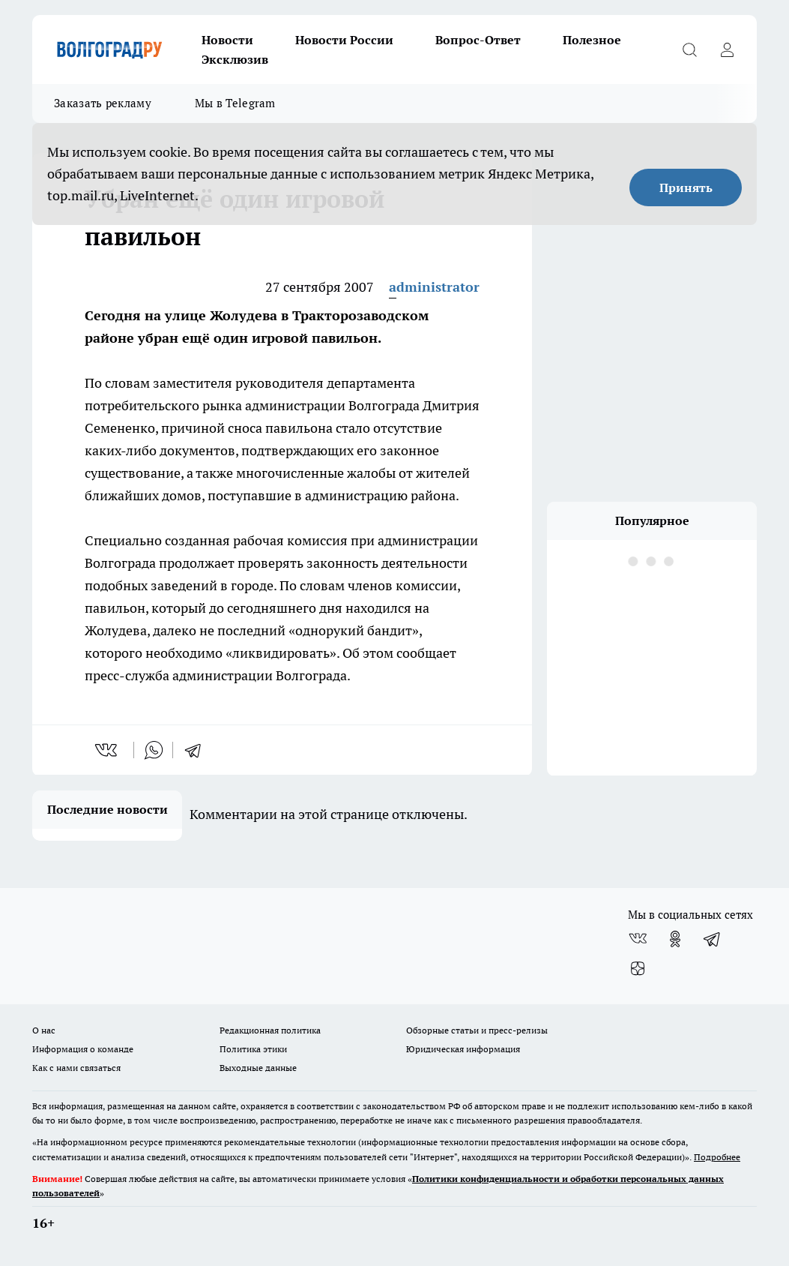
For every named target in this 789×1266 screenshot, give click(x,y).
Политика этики (253, 1048)
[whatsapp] (153, 750)
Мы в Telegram (235, 103)
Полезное (592, 39)
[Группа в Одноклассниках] (675, 939)
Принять (686, 187)
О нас (43, 1030)
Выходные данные (258, 1067)
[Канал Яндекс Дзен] (637, 969)
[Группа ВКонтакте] (637, 939)
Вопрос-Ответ (478, 39)
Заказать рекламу (102, 103)
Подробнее (717, 1156)
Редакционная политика (270, 1030)
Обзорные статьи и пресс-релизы (477, 1030)
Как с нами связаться (76, 1067)
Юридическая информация (463, 1048)
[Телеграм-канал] (712, 939)
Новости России (344, 39)
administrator (434, 287)
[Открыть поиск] (689, 49)
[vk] (107, 750)
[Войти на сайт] (727, 49)
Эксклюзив (235, 59)
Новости (227, 39)
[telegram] (198, 750)
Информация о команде (82, 1048)
